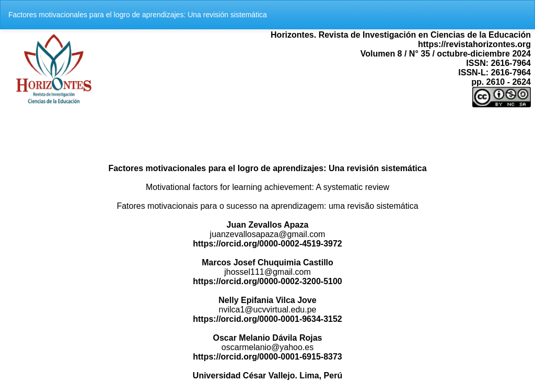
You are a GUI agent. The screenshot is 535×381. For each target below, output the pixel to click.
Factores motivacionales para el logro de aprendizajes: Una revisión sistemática (137, 14)
